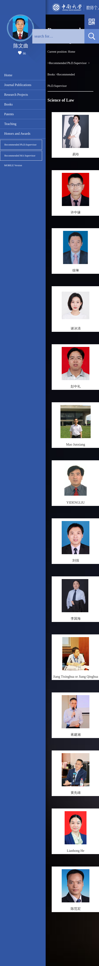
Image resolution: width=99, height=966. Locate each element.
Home (8, 75)
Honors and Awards (17, 133)
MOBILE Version (13, 165)
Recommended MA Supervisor (19, 155)
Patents (9, 114)
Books (8, 104)
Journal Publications (17, 85)
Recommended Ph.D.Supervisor (20, 144)
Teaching (10, 124)
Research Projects (16, 94)
